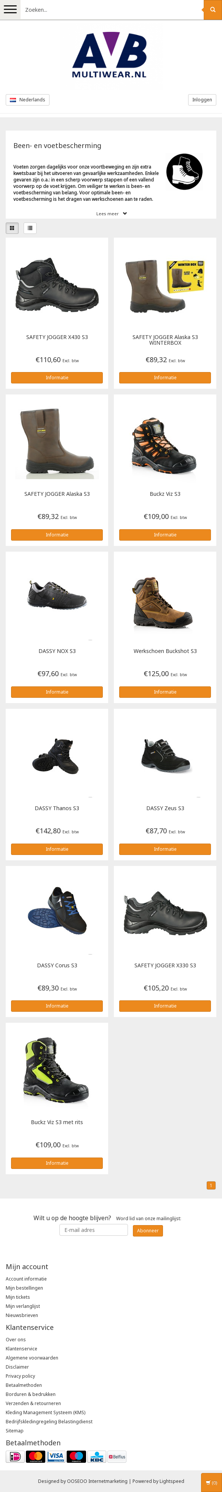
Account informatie (26, 1279)
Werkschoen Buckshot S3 (165, 651)
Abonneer (148, 1230)
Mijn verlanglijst (23, 1306)
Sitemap (15, 1430)
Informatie (57, 377)
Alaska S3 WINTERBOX (165, 340)
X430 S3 (57, 337)
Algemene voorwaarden (32, 1358)
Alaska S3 (57, 494)
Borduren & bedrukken (31, 1394)
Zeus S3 (165, 808)
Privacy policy (20, 1376)
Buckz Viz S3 (165, 494)
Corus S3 (57, 965)
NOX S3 (57, 651)
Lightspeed (172, 1481)
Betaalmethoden (24, 1385)
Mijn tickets (18, 1297)
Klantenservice (21, 1348)
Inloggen (202, 99)
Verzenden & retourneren (33, 1403)
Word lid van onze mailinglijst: (107, 1218)
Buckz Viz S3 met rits (57, 1122)
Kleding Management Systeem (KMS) (45, 1412)
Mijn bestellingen (24, 1288)
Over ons (16, 1339)
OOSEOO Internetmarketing (97, 1481)
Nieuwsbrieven (22, 1315)
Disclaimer (17, 1367)
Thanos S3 (57, 808)
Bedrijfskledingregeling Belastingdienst (49, 1421)
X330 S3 (165, 965)
